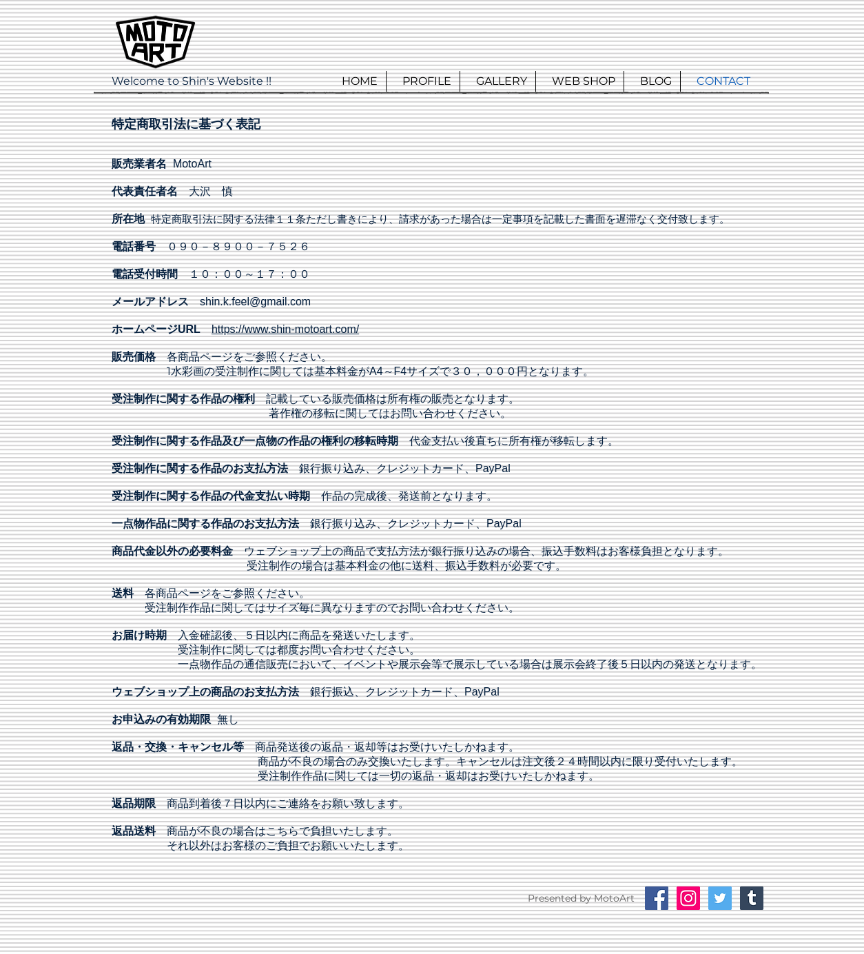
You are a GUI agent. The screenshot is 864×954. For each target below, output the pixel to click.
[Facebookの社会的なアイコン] (656, 898)
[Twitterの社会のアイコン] (720, 898)
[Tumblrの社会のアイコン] (751, 898)
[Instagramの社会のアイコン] (688, 898)
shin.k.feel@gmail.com (255, 301)
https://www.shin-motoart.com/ (285, 329)
